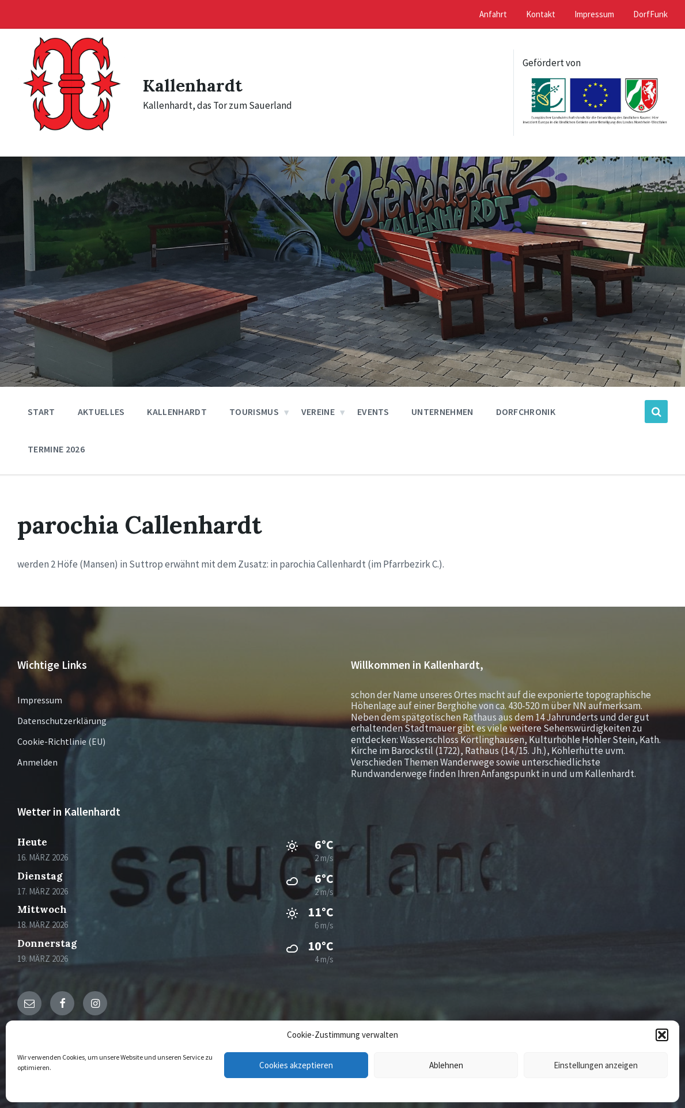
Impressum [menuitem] (594, 14)
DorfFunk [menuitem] (650, 14)
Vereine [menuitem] (318, 411)
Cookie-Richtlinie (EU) (61, 741)
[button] (662, 1035)
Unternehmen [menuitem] (442, 411)
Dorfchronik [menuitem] (526, 411)
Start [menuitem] (41, 411)
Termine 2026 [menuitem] (56, 449)
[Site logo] (71, 142)
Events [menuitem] (373, 411)
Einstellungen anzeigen (596, 1065)
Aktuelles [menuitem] (101, 411)
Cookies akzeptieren (296, 1065)
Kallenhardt (193, 85)
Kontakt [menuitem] (540, 14)
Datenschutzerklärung (62, 720)
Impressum (39, 700)
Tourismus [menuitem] (254, 411)
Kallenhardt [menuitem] (177, 411)
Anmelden (37, 762)
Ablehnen (446, 1065)
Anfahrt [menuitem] (493, 14)
